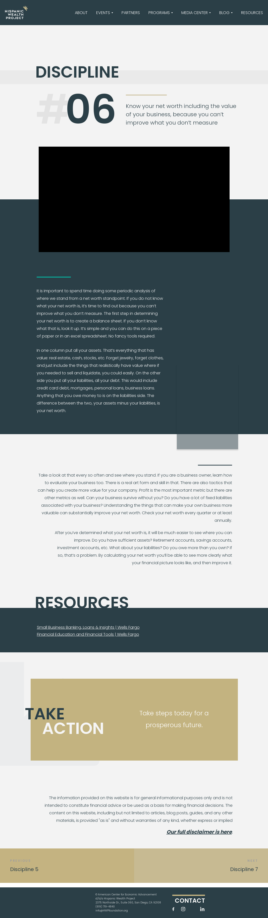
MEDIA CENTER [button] (194, 13)
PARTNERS (131, 13)
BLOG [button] (224, 13)
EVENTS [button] (103, 13)
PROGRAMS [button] (159, 13)
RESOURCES (252, 13)
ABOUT (81, 13)
